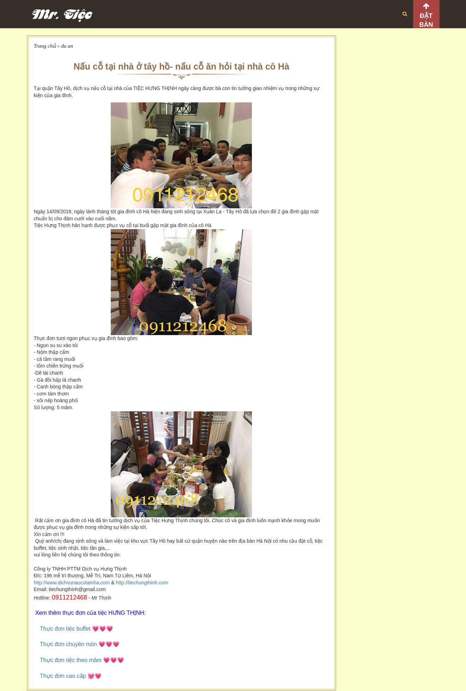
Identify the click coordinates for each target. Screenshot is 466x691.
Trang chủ (45, 46)
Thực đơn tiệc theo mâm (71, 660)
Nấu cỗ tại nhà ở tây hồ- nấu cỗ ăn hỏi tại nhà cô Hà (181, 66)
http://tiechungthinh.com (142, 582)
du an (67, 46)
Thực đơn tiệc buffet (66, 629)
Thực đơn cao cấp (63, 676)
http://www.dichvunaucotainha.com (72, 582)
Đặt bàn (426, 20)
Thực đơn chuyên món (68, 644)
